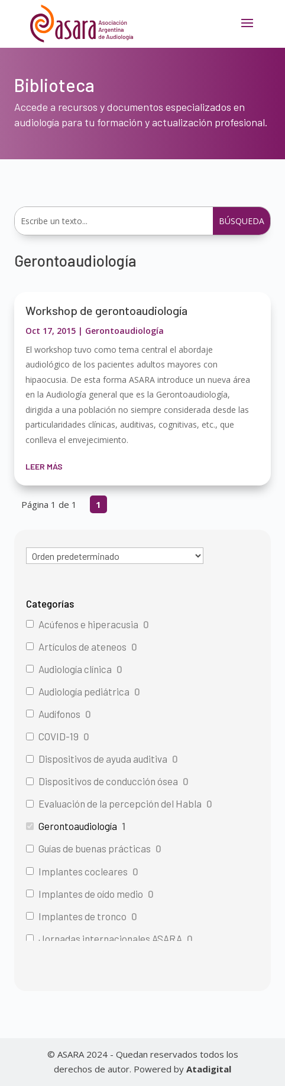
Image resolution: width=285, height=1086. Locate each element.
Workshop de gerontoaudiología (106, 310)
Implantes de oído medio (90, 894)
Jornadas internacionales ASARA (110, 938)
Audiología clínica (75, 669)
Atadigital (208, 1069)
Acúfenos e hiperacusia (88, 624)
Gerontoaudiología (124, 330)
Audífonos (59, 714)
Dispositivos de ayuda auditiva (102, 759)
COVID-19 (58, 736)
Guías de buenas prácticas (94, 848)
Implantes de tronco (82, 916)
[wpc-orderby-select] (114, 555)
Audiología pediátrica (83, 691)
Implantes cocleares (83, 871)
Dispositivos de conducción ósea (108, 781)
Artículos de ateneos (82, 646)
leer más (44, 466)
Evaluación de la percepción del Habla (120, 803)
